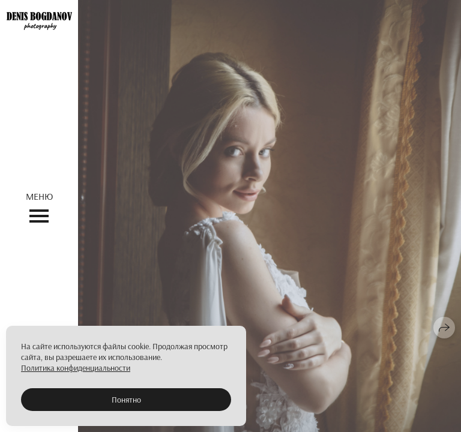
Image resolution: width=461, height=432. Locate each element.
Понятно (126, 399)
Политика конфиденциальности (75, 367)
